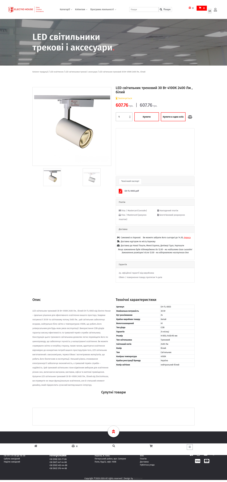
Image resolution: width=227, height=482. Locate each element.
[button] (122, 151)
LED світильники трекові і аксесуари (81, 72)
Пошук (165, 9)
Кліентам (80, 9)
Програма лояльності (102, 9)
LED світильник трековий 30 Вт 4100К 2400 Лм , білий (122, 72)
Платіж (143, 459)
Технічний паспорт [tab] (130, 181)
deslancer (138, 478)
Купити (147, 116)
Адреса (187, 237)
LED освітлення (56, 72)
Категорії (65, 9)
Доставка (144, 462)
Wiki (142, 455)
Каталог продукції (40, 72)
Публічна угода (147, 465)
